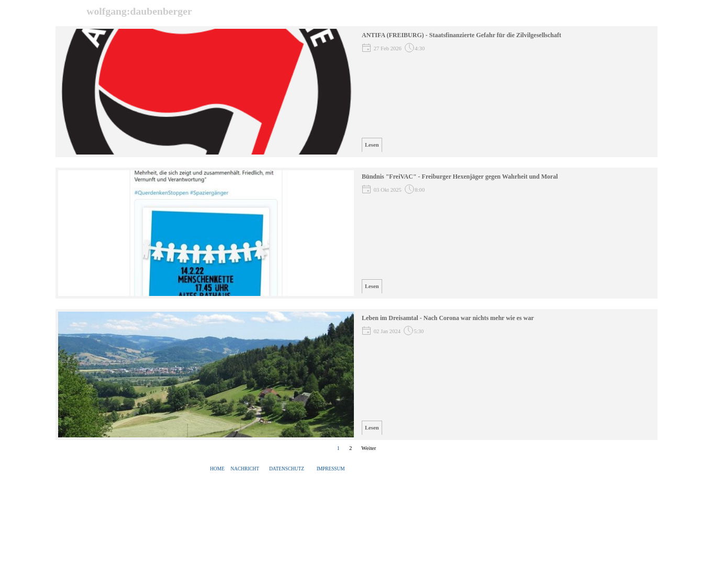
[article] (356, 91)
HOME (217, 468)
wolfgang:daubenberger (139, 11)
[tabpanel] (278, 468)
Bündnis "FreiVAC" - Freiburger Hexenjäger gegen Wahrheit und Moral (460, 176)
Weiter (368, 448)
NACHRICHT (245, 468)
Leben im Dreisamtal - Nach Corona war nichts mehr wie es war (448, 318)
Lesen (372, 145)
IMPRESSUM (331, 468)
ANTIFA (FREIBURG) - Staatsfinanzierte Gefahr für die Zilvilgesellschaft (461, 35)
